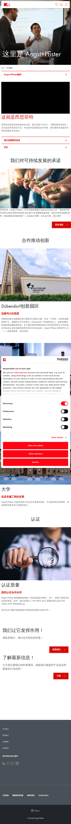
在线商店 (6, 748)
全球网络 (6, 742)
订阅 (59, 676)
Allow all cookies (35, 445)
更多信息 (59, 225)
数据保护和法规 (17, 795)
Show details (57, 437)
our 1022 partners (19, 372)
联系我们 (57, 649)
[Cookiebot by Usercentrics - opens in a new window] (57, 359)
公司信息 (6, 795)
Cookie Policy (43, 795)
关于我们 (6, 729)
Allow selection (35, 454)
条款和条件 (31, 795)
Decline (35, 462)
